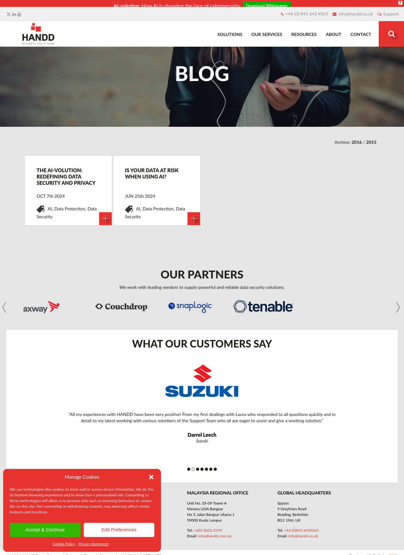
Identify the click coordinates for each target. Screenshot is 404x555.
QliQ (393, 552)
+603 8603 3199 (207, 526)
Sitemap (107, 552)
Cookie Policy (64, 543)
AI (50, 204)
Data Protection (69, 204)
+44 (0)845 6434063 (301, 526)
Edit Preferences (119, 529)
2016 (357, 138)
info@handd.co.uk (355, 9)
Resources (304, 29)
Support (391, 9)
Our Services (267, 29)
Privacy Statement (93, 543)
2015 (371, 138)
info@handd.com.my (215, 531)
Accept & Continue (45, 529)
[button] (151, 477)
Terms (89, 552)
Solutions (229, 29)
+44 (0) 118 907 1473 (140, 552)
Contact (360, 29)
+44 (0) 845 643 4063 (307, 9)
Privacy (73, 552)
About (333, 29)
